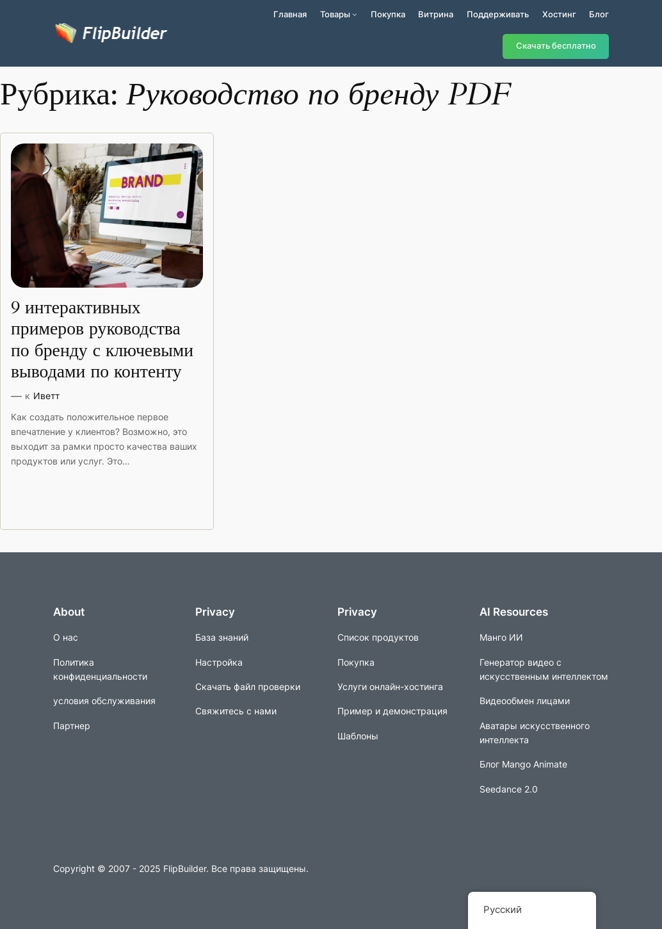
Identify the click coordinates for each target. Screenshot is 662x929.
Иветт (46, 395)
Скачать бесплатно (556, 46)
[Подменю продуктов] (354, 14)
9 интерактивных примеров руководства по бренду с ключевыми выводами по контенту (102, 339)
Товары (335, 14)
